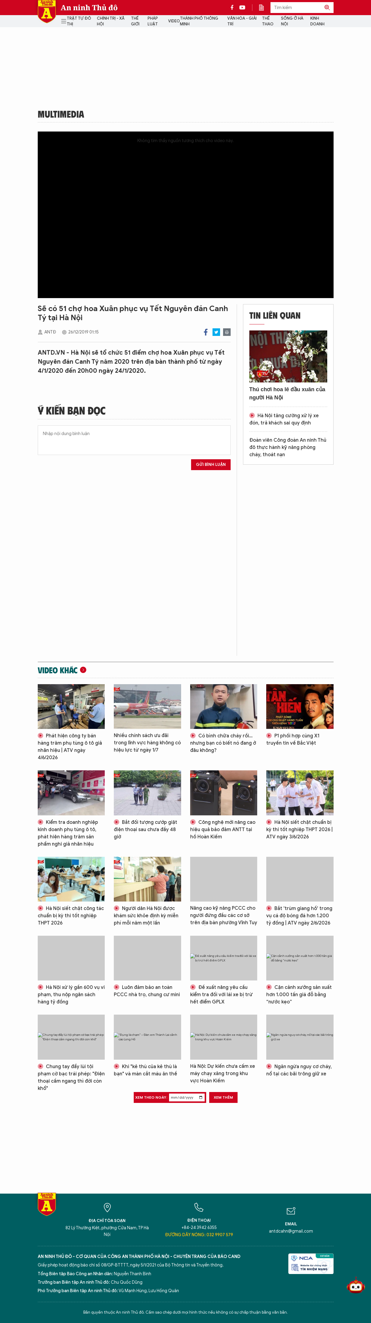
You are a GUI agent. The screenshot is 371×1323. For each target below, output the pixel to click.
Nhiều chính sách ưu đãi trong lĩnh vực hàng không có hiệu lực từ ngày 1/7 (147, 743)
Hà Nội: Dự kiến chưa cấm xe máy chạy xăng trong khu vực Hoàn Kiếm (222, 1073)
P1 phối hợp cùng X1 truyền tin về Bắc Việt (292, 739)
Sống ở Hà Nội (292, 21)
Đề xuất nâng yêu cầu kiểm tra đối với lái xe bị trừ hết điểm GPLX (221, 994)
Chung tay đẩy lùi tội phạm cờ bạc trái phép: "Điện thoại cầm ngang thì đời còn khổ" (71, 1077)
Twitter (216, 332)
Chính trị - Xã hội (110, 21)
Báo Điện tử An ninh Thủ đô (47, 11)
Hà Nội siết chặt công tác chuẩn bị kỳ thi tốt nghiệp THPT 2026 (71, 915)
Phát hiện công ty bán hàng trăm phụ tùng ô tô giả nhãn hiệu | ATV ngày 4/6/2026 (70, 747)
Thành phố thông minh (199, 21)
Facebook (205, 332)
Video (174, 21)
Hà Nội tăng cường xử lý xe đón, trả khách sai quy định (284, 419)
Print (227, 332)
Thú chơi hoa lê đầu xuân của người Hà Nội (287, 393)
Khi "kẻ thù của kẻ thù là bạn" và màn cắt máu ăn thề (145, 1070)
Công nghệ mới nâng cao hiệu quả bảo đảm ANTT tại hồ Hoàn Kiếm (222, 829)
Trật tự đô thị (79, 21)
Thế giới (135, 21)
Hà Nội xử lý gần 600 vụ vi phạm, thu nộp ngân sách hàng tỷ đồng (71, 994)
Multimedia (61, 114)
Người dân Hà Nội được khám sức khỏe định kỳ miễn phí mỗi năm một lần (146, 915)
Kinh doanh (317, 21)
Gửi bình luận (211, 464)
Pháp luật (153, 21)
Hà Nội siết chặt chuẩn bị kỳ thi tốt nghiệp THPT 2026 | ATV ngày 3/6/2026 (299, 829)
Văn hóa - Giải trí (242, 21)
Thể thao (267, 21)
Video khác (58, 670)
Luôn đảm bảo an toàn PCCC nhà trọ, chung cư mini (147, 991)
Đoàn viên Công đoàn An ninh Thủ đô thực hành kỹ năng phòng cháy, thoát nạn (287, 447)
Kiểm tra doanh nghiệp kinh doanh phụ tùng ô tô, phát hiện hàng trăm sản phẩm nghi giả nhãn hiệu (68, 833)
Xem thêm (223, 1097)
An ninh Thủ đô (89, 7)
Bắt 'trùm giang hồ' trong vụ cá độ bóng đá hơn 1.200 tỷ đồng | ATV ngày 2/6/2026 (299, 915)
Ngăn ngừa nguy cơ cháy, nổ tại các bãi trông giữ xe (299, 1070)
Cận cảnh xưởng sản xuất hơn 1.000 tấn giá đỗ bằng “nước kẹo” (299, 994)
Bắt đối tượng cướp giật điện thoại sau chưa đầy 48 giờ (145, 829)
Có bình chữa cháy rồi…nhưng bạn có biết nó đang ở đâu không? (223, 743)
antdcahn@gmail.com (291, 1231)
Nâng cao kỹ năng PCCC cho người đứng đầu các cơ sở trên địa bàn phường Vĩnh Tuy (223, 915)
